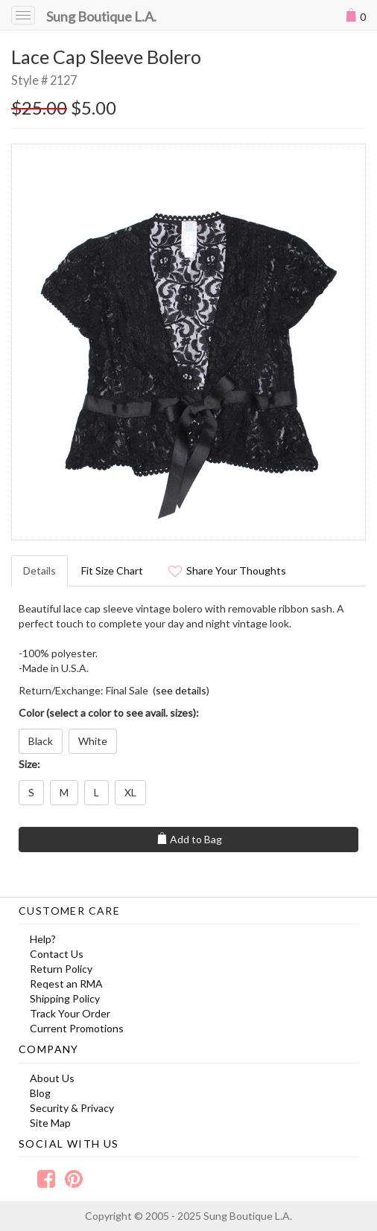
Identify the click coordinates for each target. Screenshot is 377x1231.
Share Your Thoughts (227, 570)
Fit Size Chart (112, 570)
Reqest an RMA (66, 983)
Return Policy (61, 968)
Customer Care (69, 910)
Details (39, 570)
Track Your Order (70, 1013)
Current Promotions (77, 1028)
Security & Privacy (72, 1107)
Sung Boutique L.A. (101, 16)
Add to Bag (189, 838)
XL (130, 792)
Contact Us (56, 953)
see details (181, 690)
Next (346, 342)
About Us (52, 1078)
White (92, 741)
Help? (43, 939)
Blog (40, 1093)
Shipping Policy (65, 998)
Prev (30, 342)
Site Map (50, 1122)
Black (40, 741)
